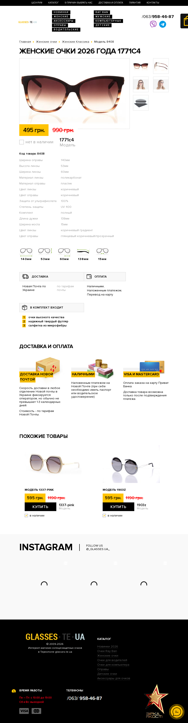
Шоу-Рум (36, 2)
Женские (61, 16)
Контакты (153, 2)
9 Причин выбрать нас (78, 2)
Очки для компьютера (113, 665)
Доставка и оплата (111, 2)
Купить (40, 506)
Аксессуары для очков (113, 678)
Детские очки (107, 674)
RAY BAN (102, 12)
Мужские (103, 16)
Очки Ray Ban (107, 651)
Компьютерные (108, 20)
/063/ (158, 16)
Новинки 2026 (107, 646)
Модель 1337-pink (39, 490)
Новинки (61, 12)
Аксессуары (64, 20)
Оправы (60, 25)
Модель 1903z (114, 490)
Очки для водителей (112, 660)
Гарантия (135, 2)
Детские (103, 25)
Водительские (66, 29)
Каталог (53, 2)
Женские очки (107, 655)
